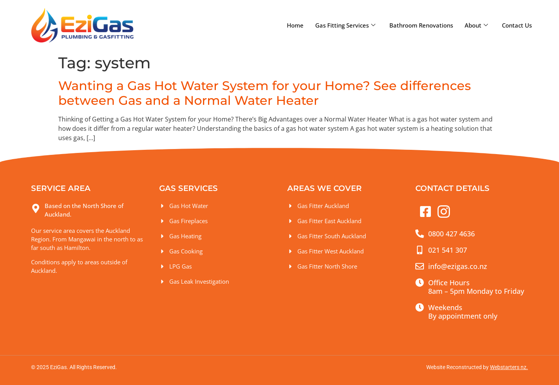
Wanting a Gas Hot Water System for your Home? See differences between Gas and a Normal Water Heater (264, 93)
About (476, 25)
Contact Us (517, 25)
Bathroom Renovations (421, 25)
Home (295, 25)
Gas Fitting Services (345, 25)
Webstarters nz (508, 367)
